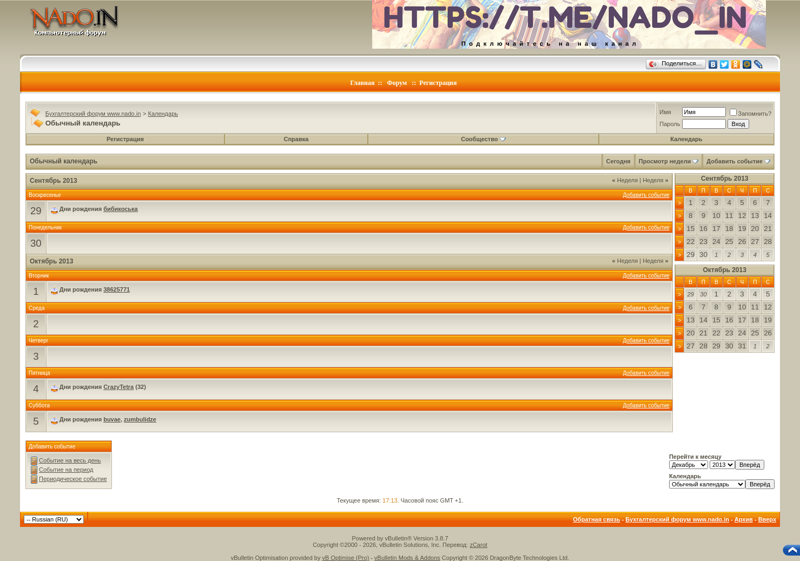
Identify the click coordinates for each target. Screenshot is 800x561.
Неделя (625, 180)
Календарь (163, 113)
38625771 (116, 289)
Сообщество (483, 139)
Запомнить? (751, 113)
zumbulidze (140, 419)
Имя (665, 112)
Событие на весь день (70, 460)
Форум (397, 83)
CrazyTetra (118, 387)
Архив (744, 519)
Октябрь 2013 (724, 270)
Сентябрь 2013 (725, 178)
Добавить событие (734, 161)
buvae (112, 419)
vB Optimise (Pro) (345, 558)
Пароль (669, 124)
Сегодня (618, 161)
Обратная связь (596, 519)
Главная (363, 83)
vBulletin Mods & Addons (407, 558)
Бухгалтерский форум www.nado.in (93, 113)
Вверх (767, 519)
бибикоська (120, 209)
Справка (296, 139)
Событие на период (66, 469)
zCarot (478, 545)
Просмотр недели (665, 161)
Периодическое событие (73, 479)
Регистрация (438, 83)
